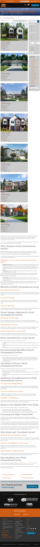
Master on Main (34, 70)
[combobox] (34, 88)
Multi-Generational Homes (28, 477)
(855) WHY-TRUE (30, 530)
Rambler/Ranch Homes (27, 474)
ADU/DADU (33, 61)
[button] (10, 474)
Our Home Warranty (7, 537)
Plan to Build (17, 519)
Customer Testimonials (5, 535)
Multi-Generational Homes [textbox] (34, 88)
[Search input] (24, 1)
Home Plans (5, 519)
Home (2, 18)
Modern (33, 71)
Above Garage (34, 60)
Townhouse (33, 78)
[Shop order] (20, 21)
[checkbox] (34, 25)
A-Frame (33, 58)
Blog (28, 522)
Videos (28, 521)
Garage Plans (5, 530)
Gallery (28, 519)
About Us (29, 524)
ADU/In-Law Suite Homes (8, 474)
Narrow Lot (33, 75)
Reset (31, 52)
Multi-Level (33, 72)
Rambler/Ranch (34, 77)
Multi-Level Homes (7, 477)
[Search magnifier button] (28, 1)
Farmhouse (33, 66)
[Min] (32, 43)
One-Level (33, 76)
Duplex (32, 65)
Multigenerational (35, 73)
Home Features (5, 532)
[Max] (37, 43)
